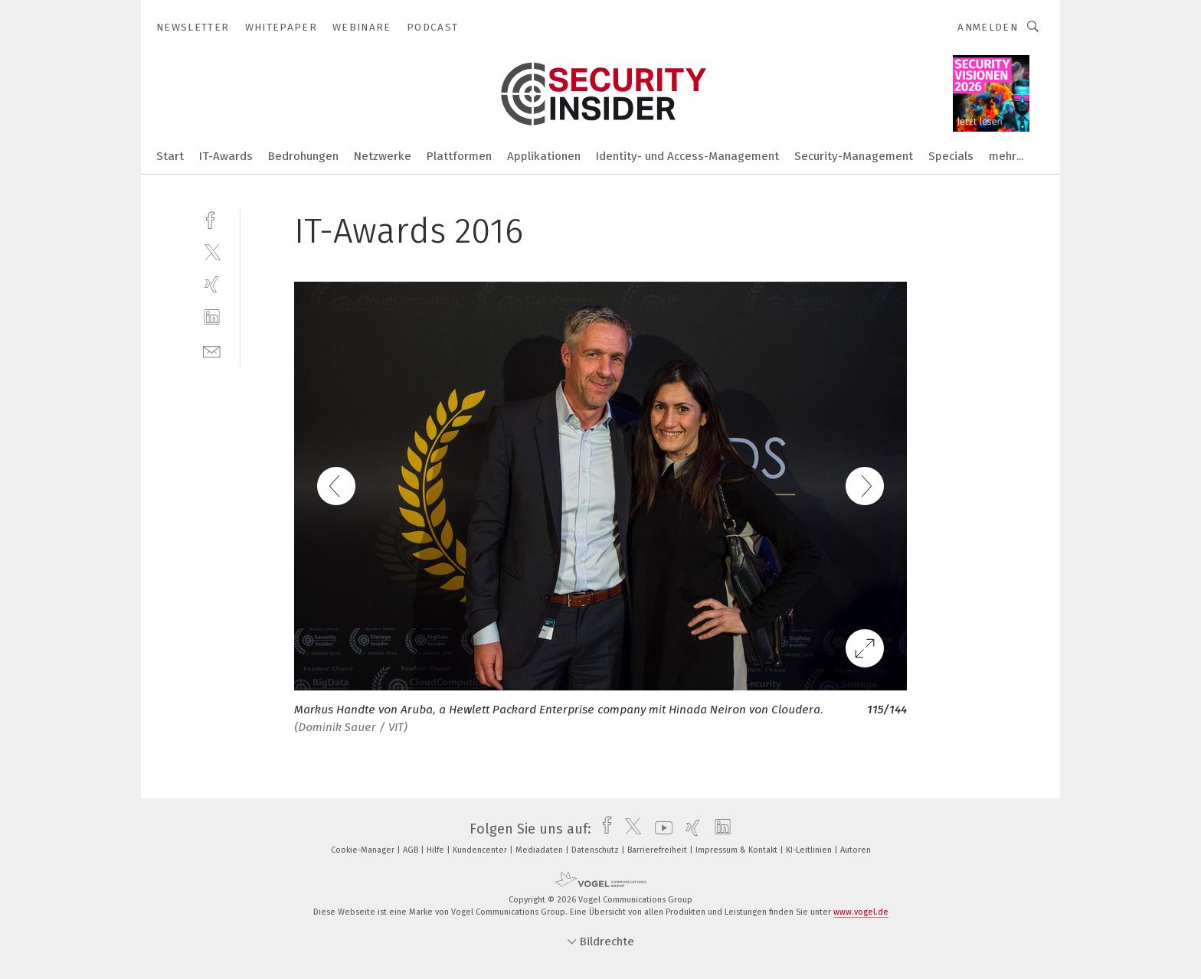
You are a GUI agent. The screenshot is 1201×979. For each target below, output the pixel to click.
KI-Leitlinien (810, 850)
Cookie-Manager (364, 850)
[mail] (211, 350)
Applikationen (544, 156)
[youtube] (659, 829)
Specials (951, 156)
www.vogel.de (860, 912)
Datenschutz (596, 850)
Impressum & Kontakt (737, 850)
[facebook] (211, 218)
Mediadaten (540, 850)
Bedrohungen (303, 156)
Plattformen (459, 156)
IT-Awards (226, 156)
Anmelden (987, 27)
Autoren (855, 850)
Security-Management (853, 156)
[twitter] (211, 251)
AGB (412, 850)
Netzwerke (382, 156)
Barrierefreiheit (658, 850)
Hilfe (437, 850)
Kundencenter (481, 850)
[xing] (211, 284)
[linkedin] (211, 317)
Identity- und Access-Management (687, 156)
